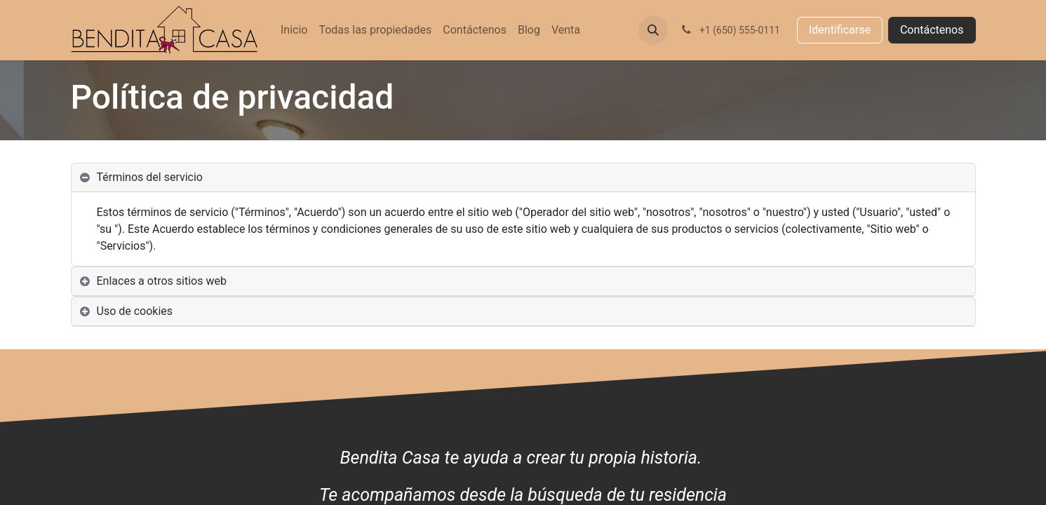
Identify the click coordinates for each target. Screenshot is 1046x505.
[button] (653, 30)
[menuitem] (294, 30)
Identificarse (840, 29)
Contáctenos (932, 29)
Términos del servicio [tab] (150, 177)
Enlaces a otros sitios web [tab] (162, 281)
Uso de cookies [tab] (135, 311)
